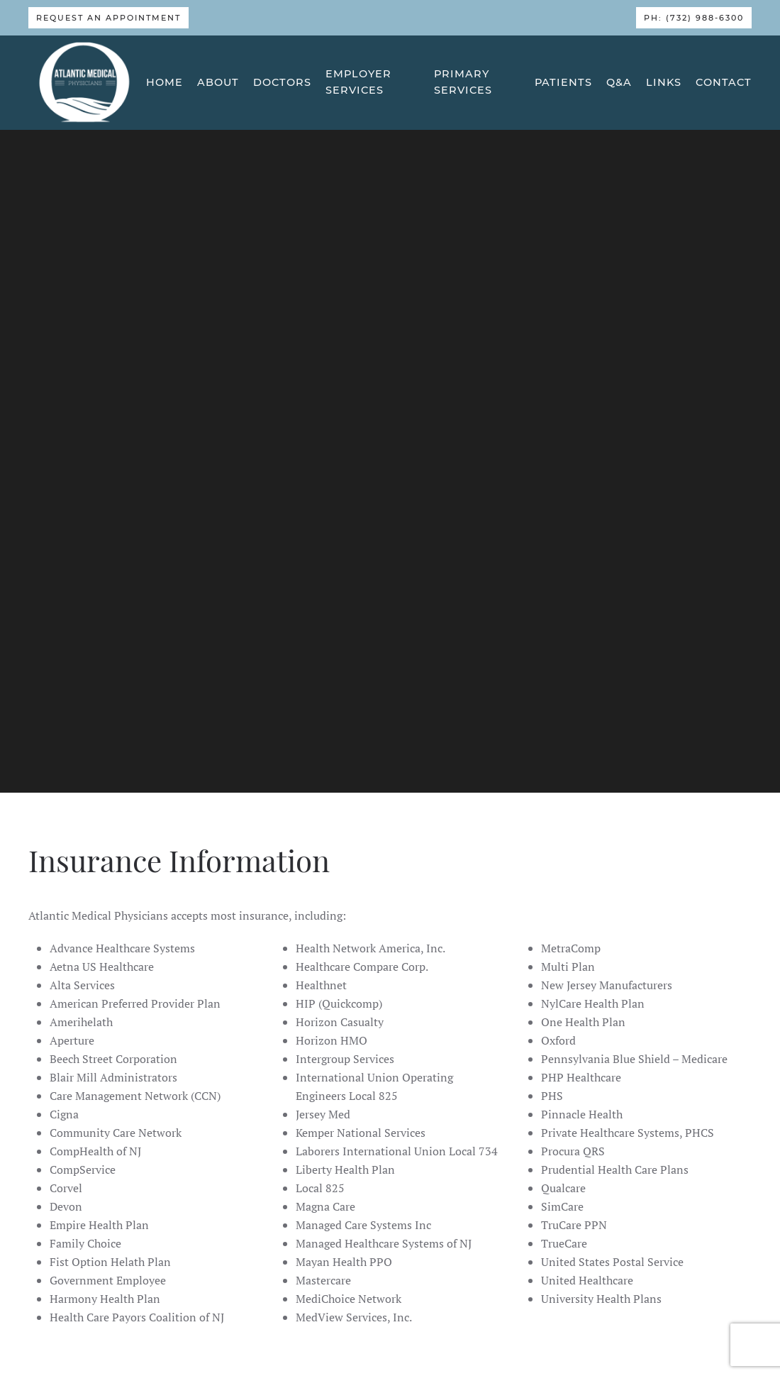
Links (663, 82)
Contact (724, 82)
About (218, 82)
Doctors (282, 82)
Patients (563, 82)
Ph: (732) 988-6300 (694, 18)
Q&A (619, 82)
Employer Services (358, 82)
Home (164, 82)
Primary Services (463, 82)
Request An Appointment (108, 18)
